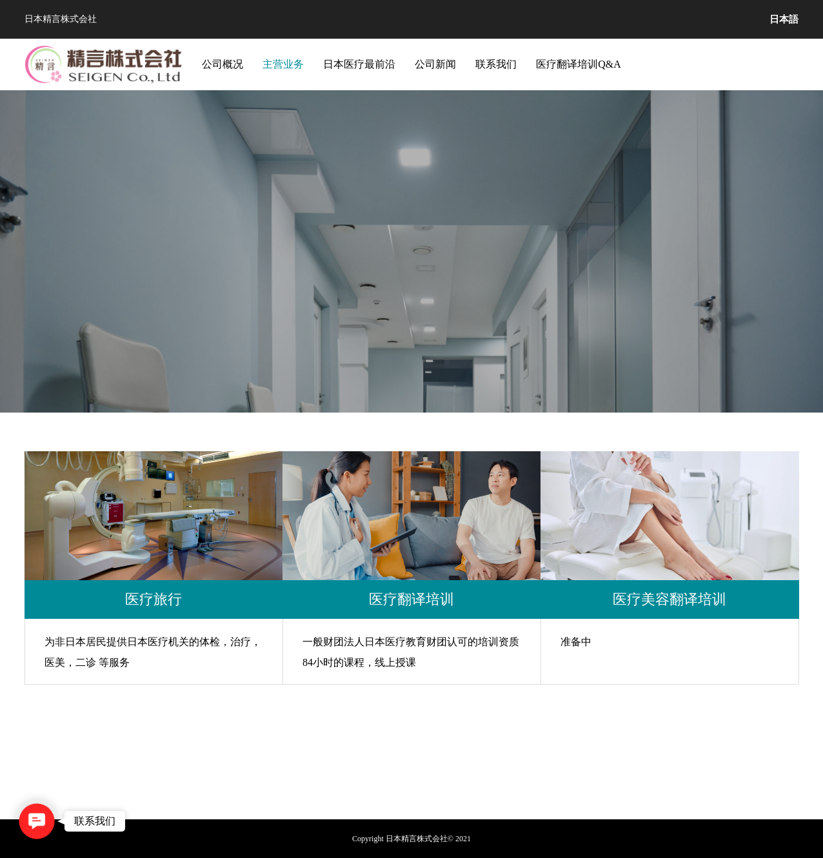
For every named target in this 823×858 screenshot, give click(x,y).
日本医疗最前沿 (359, 64)
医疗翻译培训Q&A (578, 64)
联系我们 (496, 64)
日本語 (783, 19)
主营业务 (283, 64)
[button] (36, 821)
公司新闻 (435, 64)
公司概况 (222, 64)
